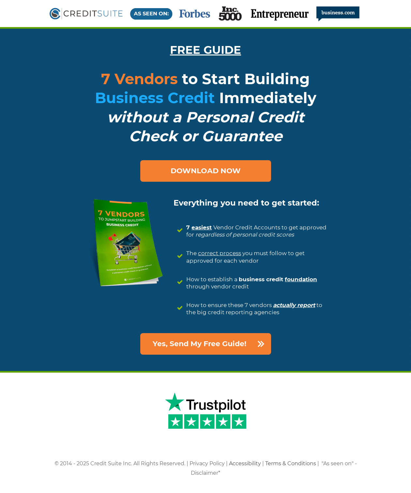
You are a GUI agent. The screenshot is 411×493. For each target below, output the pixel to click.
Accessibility (245, 463)
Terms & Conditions (290, 463)
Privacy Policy (207, 463)
